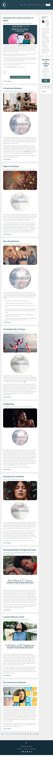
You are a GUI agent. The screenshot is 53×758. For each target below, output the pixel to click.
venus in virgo (32, 169)
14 (33, 736)
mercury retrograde (7, 169)
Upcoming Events (30, 4)
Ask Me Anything (11, 464)
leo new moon (14, 406)
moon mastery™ (30, 23)
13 (31, 736)
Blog (39, 4)
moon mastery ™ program (16, 169)
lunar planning (17, 23)
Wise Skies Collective (22, 45)
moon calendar (23, 23)
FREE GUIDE (45, 81)
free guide (27, 555)
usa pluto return (21, 479)
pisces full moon (25, 169)
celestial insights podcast (16, 622)
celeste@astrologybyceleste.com (11, 67)
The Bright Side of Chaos (16, 329)
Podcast (43, 4)
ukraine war (31, 91)
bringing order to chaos (8, 244)
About (25, 4)
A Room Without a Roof (16, 619)
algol (4, 688)
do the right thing (7, 406)
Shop (36, 4)
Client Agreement (32, 751)
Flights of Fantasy (12, 166)
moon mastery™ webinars (18, 244)
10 (22, 736)
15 (36, 736)
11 (25, 736)
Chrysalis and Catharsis (15, 476)
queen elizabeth (13, 91)
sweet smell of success (10, 556)
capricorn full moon (7, 479)
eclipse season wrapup (10, 688)
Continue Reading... (7, 81)
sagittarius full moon (25, 622)
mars (19, 406)
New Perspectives (12, 241)
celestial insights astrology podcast (18, 555)
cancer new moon (6, 555)
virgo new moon (27, 244)
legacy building (14, 479)
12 (28, 736)
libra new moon (6, 91)
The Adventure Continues (17, 685)
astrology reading (6, 622)
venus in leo (22, 332)
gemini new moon (18, 688)
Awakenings (9, 404)
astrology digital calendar (8, 23)
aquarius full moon (7, 332)
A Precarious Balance (14, 88)
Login (48, 4)
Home (21, 4)
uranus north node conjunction (26, 406)
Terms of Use (20, 751)
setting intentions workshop (22, 91)
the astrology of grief (15, 332)
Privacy (25, 751)
